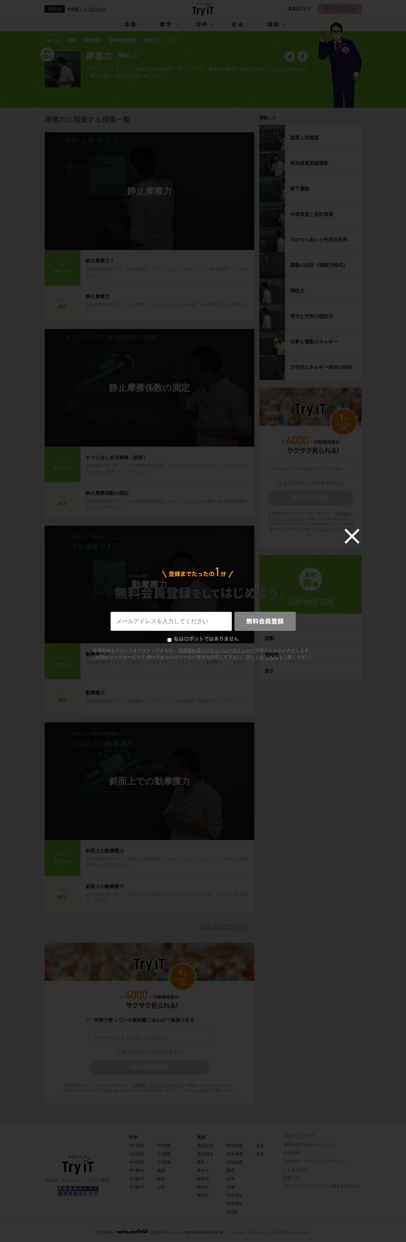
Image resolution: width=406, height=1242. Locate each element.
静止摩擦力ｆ (100, 260)
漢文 (260, 1153)
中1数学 (136, 1170)
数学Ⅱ (203, 1170)
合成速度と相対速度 (311, 214)
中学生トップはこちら (86, 9)
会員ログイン (299, 8)
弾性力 (297, 290)
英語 (130, 24)
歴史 (161, 1178)
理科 (202, 24)
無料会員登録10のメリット (308, 1144)
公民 (161, 1187)
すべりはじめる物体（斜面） (117, 457)
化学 (230, 1178)
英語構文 (205, 1153)
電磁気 (271, 654)
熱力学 (271, 622)
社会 (238, 24)
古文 (260, 1145)
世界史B (234, 1203)
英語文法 (205, 1145)
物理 (230, 1170)
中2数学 (136, 1178)
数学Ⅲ (203, 1178)
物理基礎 (234, 1145)
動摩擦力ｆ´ (98, 654)
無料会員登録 (340, 9)
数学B (202, 1195)
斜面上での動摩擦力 (149, 781)
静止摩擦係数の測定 (149, 388)
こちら (203, 1090)
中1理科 (164, 1145)
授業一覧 (291, 1177)
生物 (230, 1187)
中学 (133, 1137)
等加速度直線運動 (309, 163)
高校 (201, 1137)
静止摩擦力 (149, 191)
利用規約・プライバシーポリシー (158, 1085)
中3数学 (136, 1187)
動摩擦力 (149, 584)
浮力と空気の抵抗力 (311, 316)
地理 (161, 1170)
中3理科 (164, 1162)
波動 (269, 638)
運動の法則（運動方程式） (319, 265)
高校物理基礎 (310, 602)
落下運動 (299, 188)
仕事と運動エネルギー (314, 341)
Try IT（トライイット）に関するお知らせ (321, 1186)
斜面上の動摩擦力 (105, 850)
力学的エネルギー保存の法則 (321, 367)
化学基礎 (234, 1153)
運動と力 (267, 117)
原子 (269, 671)
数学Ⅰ (203, 1162)
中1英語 (136, 1145)
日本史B (234, 1195)
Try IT (203, 9)
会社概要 (291, 1153)
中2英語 (136, 1153)
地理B (232, 1211)
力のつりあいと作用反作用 (319, 239)
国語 (273, 24)
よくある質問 (295, 1169)
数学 (166, 24)
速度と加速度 (304, 137)
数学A (202, 1187)
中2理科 (164, 1153)
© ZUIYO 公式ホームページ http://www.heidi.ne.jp (159, 1232)
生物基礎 (234, 1162)
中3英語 (136, 1162)
